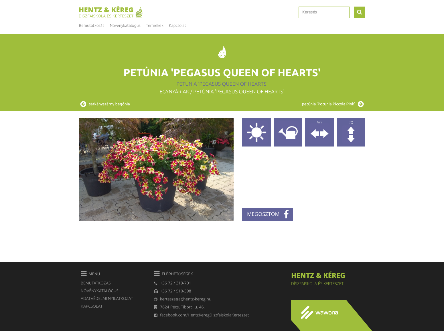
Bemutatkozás (91, 25)
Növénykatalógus (99, 290)
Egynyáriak (174, 92)
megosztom (268, 214)
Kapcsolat (177, 25)
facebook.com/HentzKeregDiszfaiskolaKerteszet (201, 315)
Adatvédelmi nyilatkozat (107, 298)
